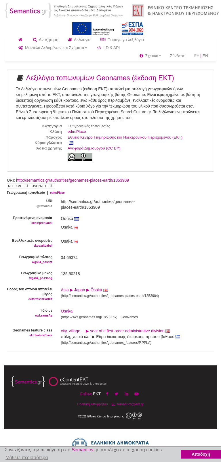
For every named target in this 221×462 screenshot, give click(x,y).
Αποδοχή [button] (201, 454)
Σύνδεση (177, 55)
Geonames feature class (29, 333)
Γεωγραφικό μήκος (29, 276)
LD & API (108, 47)
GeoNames (129, 317)
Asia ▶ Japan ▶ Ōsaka (84, 289)
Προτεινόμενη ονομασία (29, 220)
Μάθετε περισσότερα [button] (26, 457)
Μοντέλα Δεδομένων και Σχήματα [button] (52, 47)
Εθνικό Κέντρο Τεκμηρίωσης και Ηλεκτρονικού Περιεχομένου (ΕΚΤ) (125, 137)
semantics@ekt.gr (127, 404)
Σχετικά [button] (150, 55)
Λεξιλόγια (79, 39)
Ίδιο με (29, 313)
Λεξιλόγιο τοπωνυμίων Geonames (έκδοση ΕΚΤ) (100, 78)
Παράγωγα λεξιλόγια (122, 39)
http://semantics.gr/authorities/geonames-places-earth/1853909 (72, 180)
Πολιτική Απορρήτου (92, 404)
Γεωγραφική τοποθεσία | (36, 193)
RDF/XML (15, 186)
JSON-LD (39, 186)
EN (205, 55)
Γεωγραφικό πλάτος (29, 259)
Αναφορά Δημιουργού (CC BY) (94, 148)
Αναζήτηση (45, 39)
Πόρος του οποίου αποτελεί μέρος (29, 294)
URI (29, 203)
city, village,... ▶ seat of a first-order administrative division (115, 331)
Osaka (67, 311)
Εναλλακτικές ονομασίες (29, 243)
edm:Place (77, 131)
